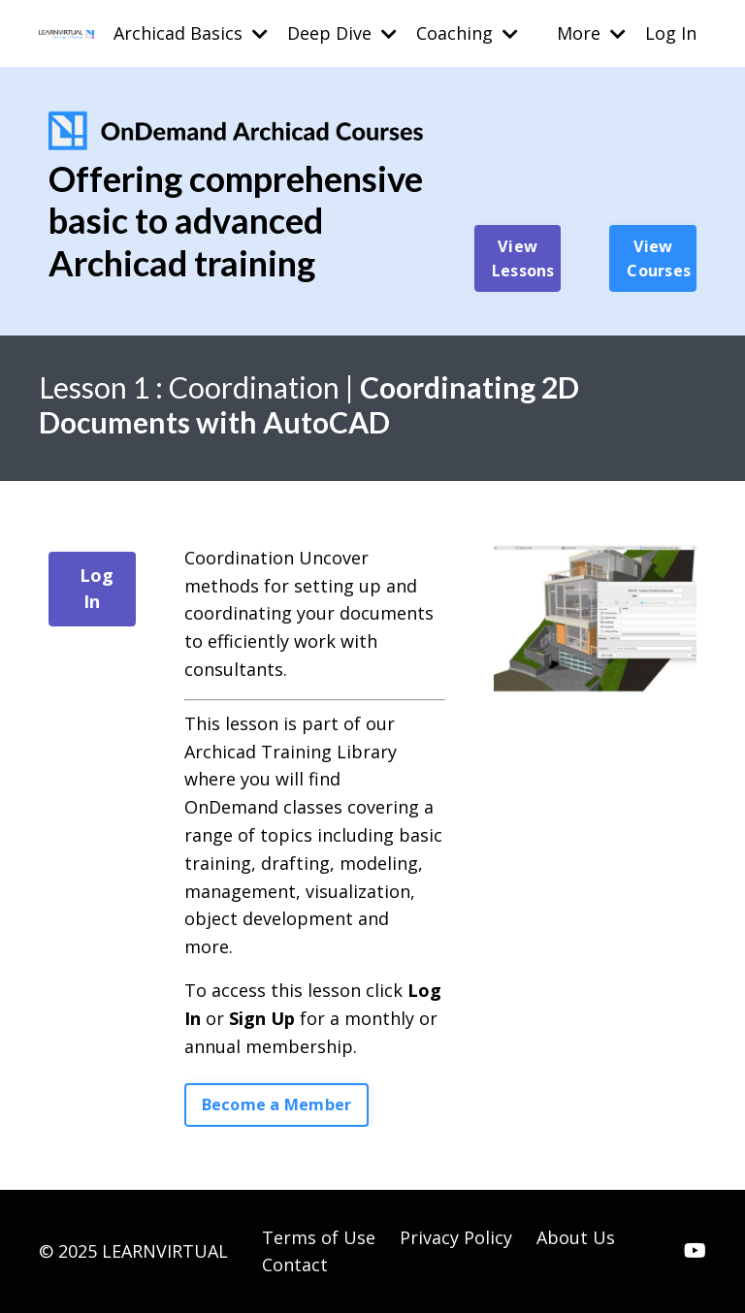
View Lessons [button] (523, 258)
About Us (575, 1237)
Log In (670, 33)
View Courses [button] (659, 258)
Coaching (467, 33)
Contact (295, 1264)
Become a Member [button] (277, 1104)
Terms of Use (318, 1237)
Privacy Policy (456, 1237)
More (591, 33)
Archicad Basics (190, 33)
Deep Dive (342, 33)
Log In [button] (97, 588)
